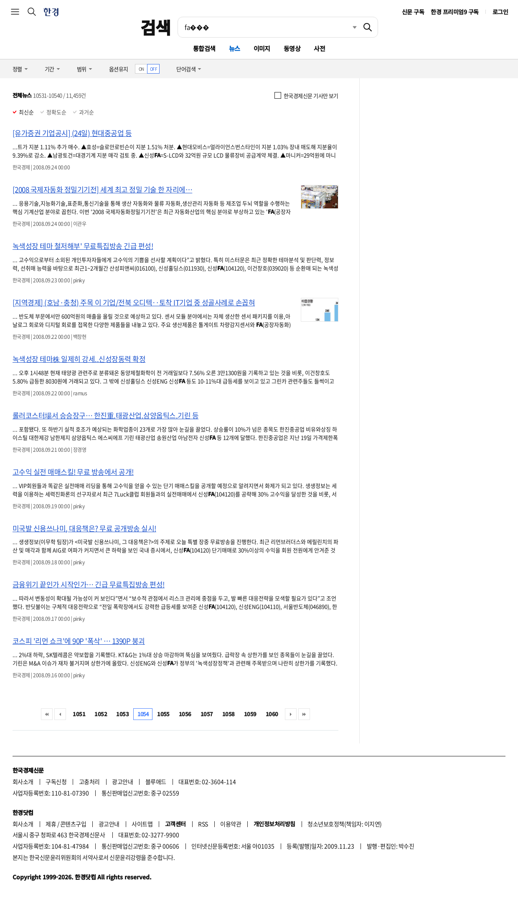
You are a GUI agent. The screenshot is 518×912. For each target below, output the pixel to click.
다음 (291, 714)
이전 (60, 714)
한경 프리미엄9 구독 (454, 12)
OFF (153, 69)
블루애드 (155, 781)
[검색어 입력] (268, 27)
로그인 (500, 12)
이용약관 (230, 824)
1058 (228, 714)
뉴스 (234, 48)
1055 (163, 714)
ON (141, 69)
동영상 (292, 48)
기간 (49, 69)
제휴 (51, 824)
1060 (272, 714)
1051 (79, 714)
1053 (122, 714)
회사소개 (23, 781)
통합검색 (204, 48)
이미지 (262, 48)
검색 (155, 27)
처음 (47, 714)
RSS (203, 824)
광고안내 (122, 781)
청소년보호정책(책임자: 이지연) (344, 824)
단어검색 (186, 69)
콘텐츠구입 (73, 824)
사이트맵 (142, 824)
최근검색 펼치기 (348, 27)
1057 (207, 714)
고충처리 (89, 781)
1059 (250, 714)
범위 (81, 69)
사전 (319, 48)
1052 (100, 714)
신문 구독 (413, 12)
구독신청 (56, 781)
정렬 (17, 69)
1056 (185, 714)
